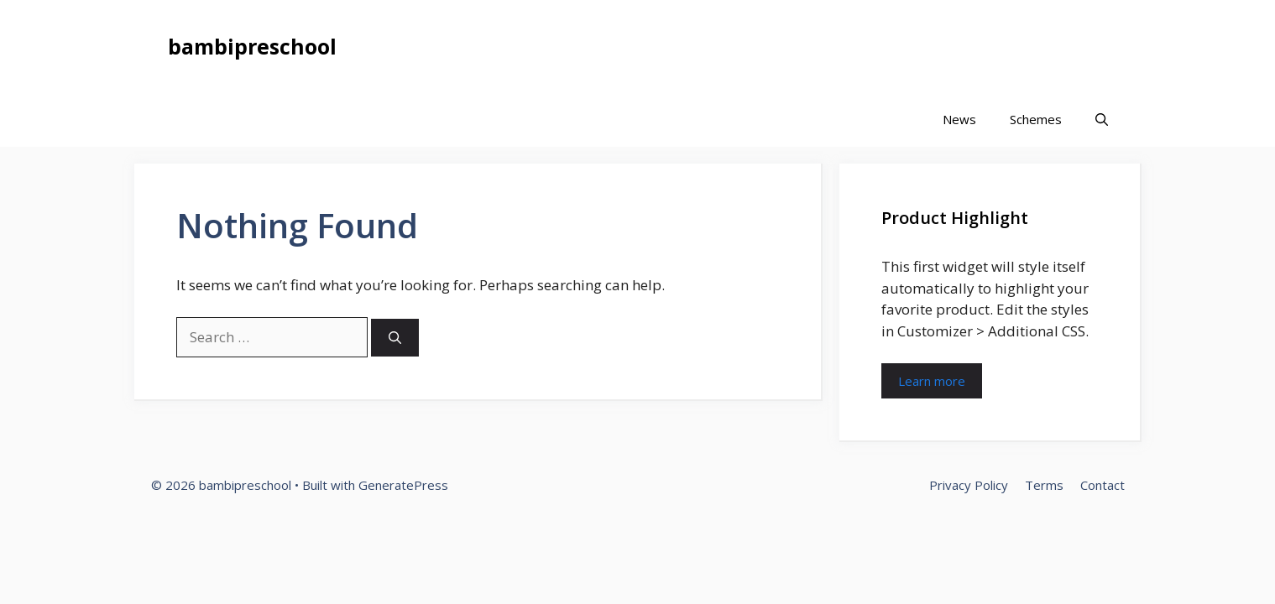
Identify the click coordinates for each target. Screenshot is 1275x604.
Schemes (1036, 119)
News (959, 119)
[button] (1102, 119)
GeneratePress (403, 484)
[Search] (395, 338)
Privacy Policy (968, 484)
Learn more (931, 380)
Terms (1044, 484)
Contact (1102, 484)
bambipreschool (252, 46)
